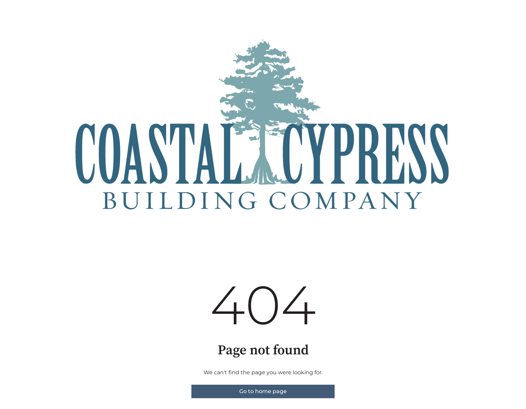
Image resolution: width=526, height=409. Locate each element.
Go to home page (263, 391)
